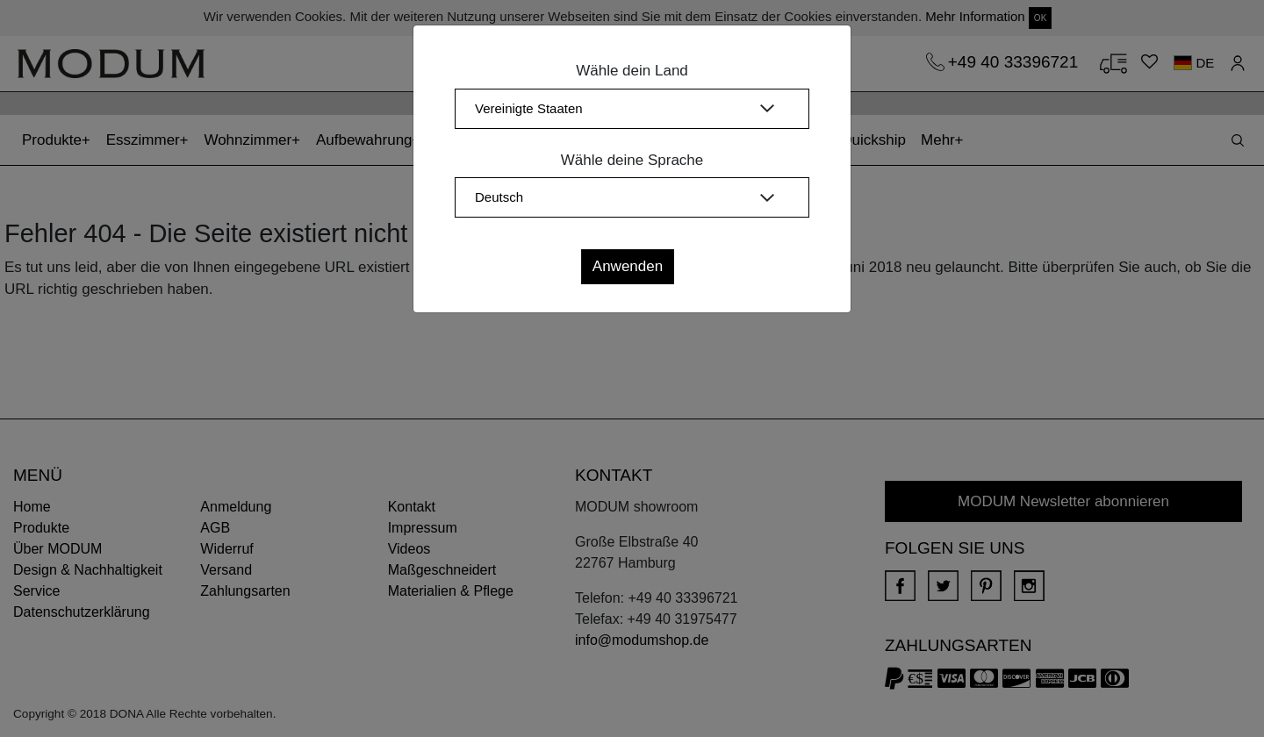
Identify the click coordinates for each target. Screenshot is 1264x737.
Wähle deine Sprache (632, 160)
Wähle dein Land (632, 70)
